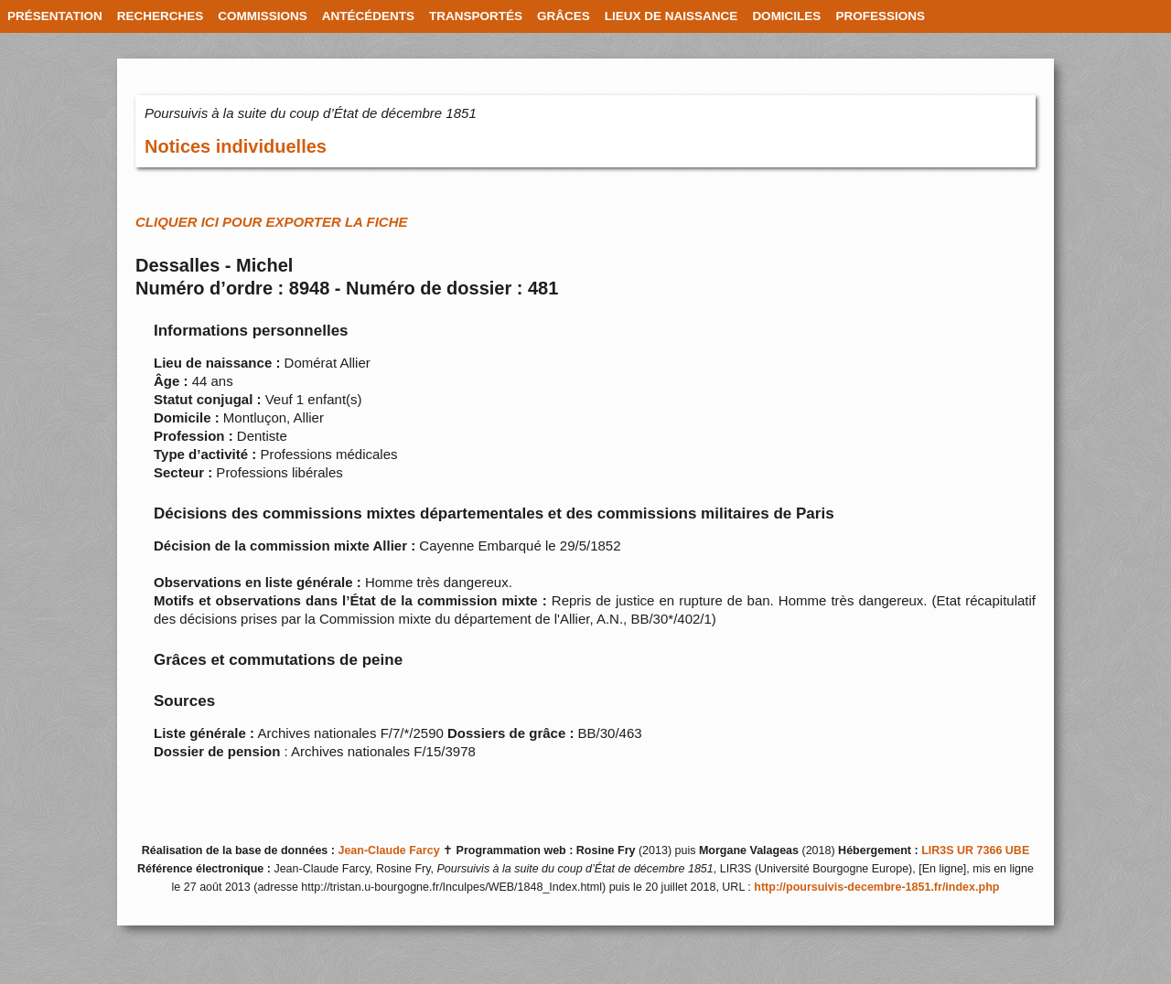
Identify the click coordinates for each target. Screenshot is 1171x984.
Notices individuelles (236, 146)
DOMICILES (786, 16)
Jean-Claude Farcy (388, 850)
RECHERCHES (160, 16)
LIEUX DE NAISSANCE (671, 16)
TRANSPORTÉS (475, 16)
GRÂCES (563, 16)
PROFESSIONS (880, 16)
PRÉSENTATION (54, 16)
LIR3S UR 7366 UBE (975, 850)
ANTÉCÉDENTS (368, 16)
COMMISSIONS (262, 16)
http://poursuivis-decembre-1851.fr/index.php (876, 887)
